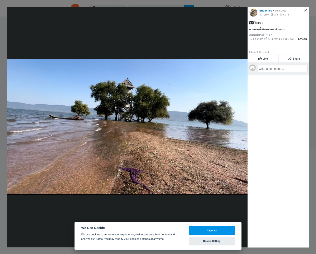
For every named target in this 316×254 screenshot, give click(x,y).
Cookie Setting (211, 241)
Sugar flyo (265, 10)
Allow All (212, 230)
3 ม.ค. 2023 (280, 10)
